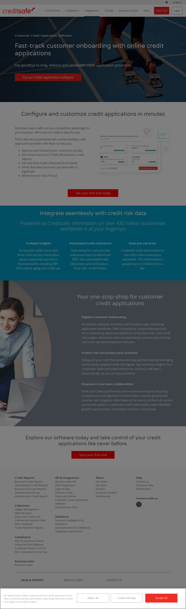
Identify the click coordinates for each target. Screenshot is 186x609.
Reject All (93, 598)
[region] (93, 598)
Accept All (161, 598)
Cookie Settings (127, 598)
